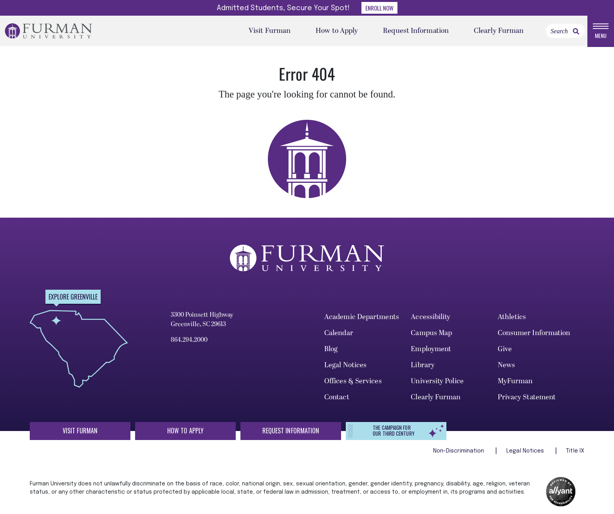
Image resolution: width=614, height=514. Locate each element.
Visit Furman (270, 31)
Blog (331, 349)
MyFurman (515, 381)
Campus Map (431, 333)
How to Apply (337, 31)
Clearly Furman (499, 31)
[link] (576, 31)
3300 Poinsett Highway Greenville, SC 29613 (202, 320)
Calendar (338, 333)
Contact (336, 397)
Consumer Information (534, 333)
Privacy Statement (527, 397)
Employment (431, 349)
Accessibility (430, 317)
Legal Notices (345, 365)
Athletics (512, 317)
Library (423, 365)
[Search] (565, 31)
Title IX (575, 451)
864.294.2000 (189, 340)
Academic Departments (361, 317)
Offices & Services (353, 381)
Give (505, 349)
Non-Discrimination (459, 451)
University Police (437, 381)
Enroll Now (379, 8)
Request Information (416, 31)
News (506, 365)
